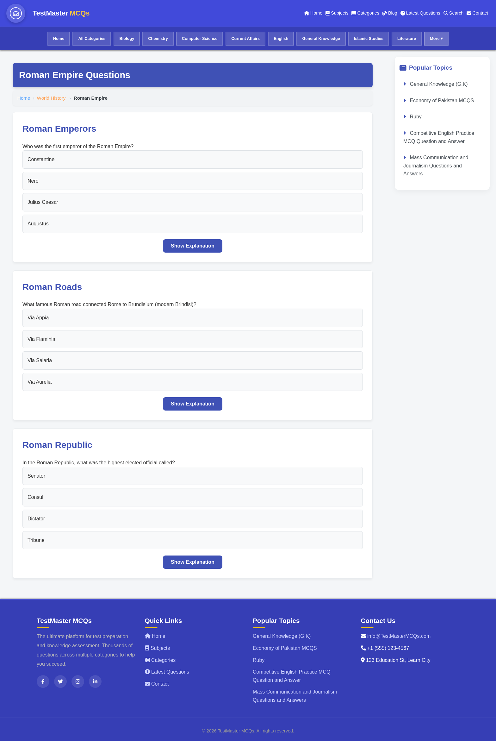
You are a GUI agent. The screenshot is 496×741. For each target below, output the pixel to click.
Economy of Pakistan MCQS (441, 100)
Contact (477, 13)
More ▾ (436, 38)
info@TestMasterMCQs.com (399, 636)
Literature (406, 38)
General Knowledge (321, 38)
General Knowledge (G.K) (438, 84)
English (281, 38)
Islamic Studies (368, 38)
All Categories (91, 38)
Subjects (337, 13)
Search (453, 13)
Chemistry (158, 38)
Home (313, 13)
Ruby (415, 116)
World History (52, 98)
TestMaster (61, 13)
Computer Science (199, 38)
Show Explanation (192, 245)
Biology (126, 38)
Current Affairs (245, 38)
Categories (365, 13)
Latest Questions (420, 13)
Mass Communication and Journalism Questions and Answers (435, 165)
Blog (389, 13)
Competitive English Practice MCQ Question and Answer (438, 137)
